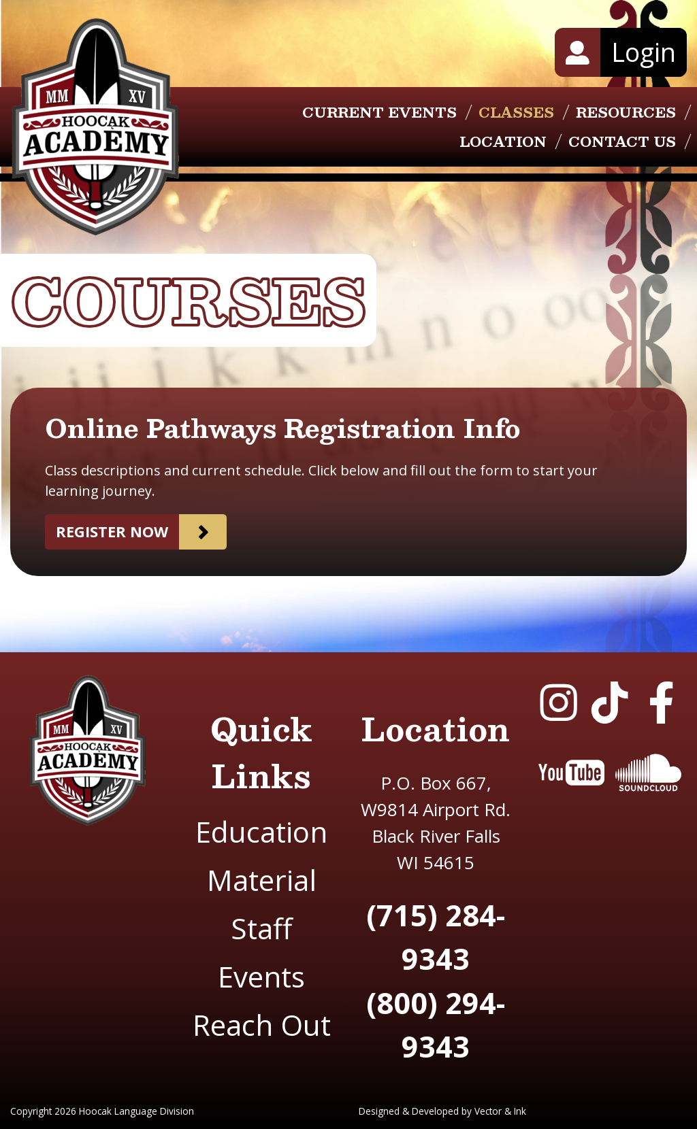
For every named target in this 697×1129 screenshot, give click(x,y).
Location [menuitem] (503, 141)
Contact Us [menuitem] (622, 141)
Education (261, 831)
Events (261, 976)
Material (262, 879)
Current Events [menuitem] (379, 112)
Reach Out (262, 1024)
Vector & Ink (500, 1111)
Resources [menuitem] (626, 112)
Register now (112, 531)
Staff (261, 928)
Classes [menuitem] (516, 112)
